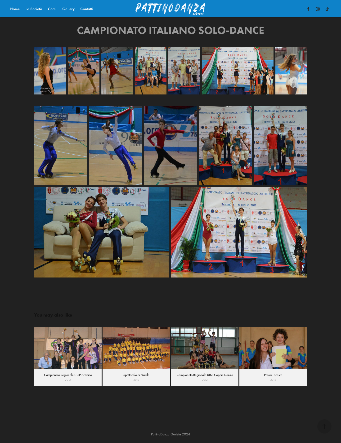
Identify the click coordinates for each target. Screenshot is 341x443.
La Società (34, 8)
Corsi (52, 8)
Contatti (86, 8)
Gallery (68, 8)
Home (15, 8)
